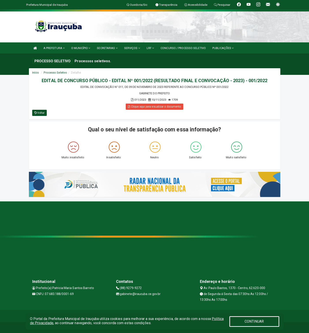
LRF (150, 48)
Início (35, 72)
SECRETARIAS (107, 48)
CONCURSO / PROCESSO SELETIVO (183, 48)
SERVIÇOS (132, 48)
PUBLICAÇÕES (223, 48)
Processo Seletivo (55, 72)
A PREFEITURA (54, 48)
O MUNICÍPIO (80, 48)
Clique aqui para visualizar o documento (154, 106)
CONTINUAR (254, 321)
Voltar (39, 112)
